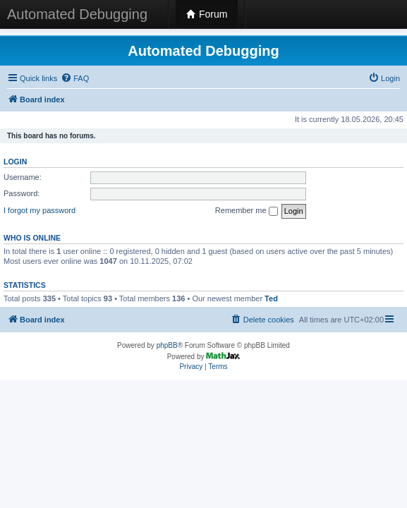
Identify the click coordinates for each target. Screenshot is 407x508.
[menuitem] (75, 78)
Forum (206, 14)
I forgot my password (39, 210)
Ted (271, 298)
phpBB (167, 345)
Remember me (246, 211)
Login (15, 161)
